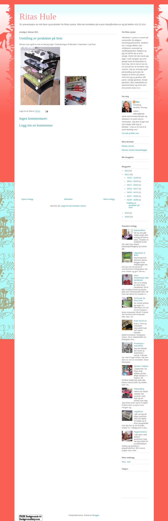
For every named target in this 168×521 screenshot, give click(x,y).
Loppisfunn (138, 411)
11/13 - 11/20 (133, 178)
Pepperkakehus (140, 432)
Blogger (96, 515)
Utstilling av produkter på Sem (133, 205)
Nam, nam (126, 462)
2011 (127, 174)
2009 (127, 217)
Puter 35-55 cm (140, 321)
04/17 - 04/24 (133, 185)
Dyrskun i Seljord (141, 366)
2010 (127, 213)
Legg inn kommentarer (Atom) (73, 206)
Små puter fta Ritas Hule (139, 299)
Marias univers (128, 146)
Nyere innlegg (27, 199)
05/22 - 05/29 (133, 181)
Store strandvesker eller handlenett (141, 277)
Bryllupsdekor (139, 230)
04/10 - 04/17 (133, 189)
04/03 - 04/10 (133, 192)
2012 (127, 171)
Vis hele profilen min (130, 133)
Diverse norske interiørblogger (134, 150)
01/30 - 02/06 (133, 200)
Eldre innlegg (109, 199)
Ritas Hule (37, 16)
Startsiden (68, 199)
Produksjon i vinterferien (139, 344)
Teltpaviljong (139, 389)
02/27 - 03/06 (133, 196)
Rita (137, 102)
